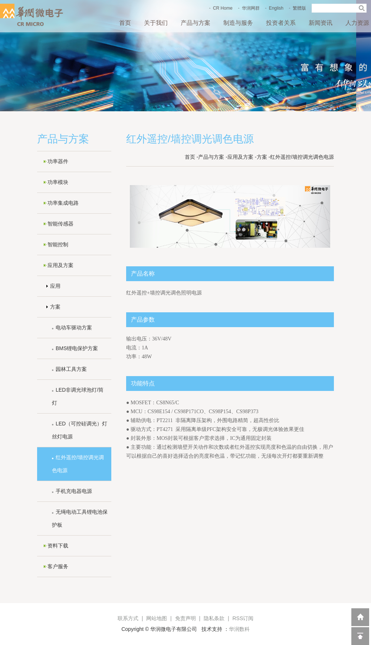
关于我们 (156, 23)
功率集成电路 (63, 203)
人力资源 (357, 23)
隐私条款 (214, 618)
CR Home (223, 8)
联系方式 (128, 618)
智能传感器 (60, 224)
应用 (55, 286)
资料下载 (57, 546)
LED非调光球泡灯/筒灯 (78, 396)
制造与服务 (238, 23)
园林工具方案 (71, 369)
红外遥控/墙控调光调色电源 (78, 463)
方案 (55, 307)
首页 (125, 23)
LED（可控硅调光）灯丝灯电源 (79, 430)
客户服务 (57, 566)
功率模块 (57, 182)
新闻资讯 (320, 23)
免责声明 (185, 618)
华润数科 (239, 629)
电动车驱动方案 (74, 327)
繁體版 (299, 8)
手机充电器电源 (74, 491)
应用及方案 (60, 265)
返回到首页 (360, 617)
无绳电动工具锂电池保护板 (80, 518)
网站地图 (156, 618)
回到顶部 (360, 636)
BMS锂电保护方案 (77, 348)
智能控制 (57, 244)
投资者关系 (281, 23)
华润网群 (251, 8)
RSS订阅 (242, 618)
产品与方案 (195, 23)
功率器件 (57, 161)
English (276, 8)
